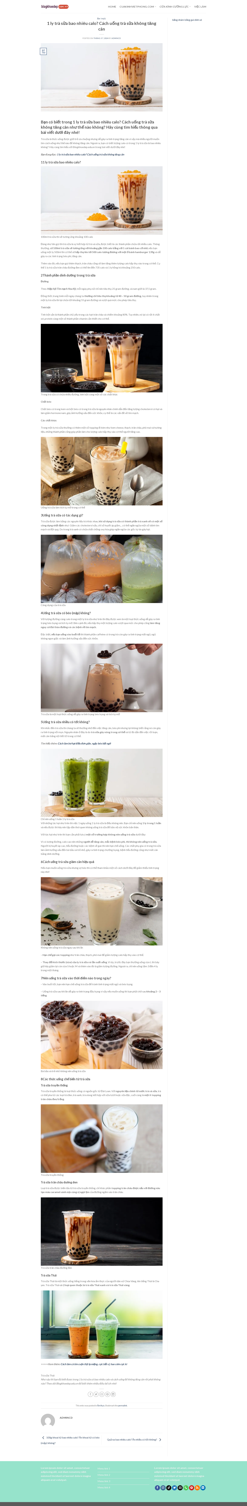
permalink (122, 1405)
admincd (116, 38)
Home (112, 6)
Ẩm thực (101, 19)
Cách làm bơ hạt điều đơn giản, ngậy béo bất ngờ (84, 743)
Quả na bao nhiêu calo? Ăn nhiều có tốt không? (135, 1439)
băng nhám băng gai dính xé (187, 19)
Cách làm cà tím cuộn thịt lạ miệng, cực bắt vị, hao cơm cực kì (93, 1364)
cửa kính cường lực (175, 6)
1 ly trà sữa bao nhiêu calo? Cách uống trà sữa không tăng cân (90, 154)
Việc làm (200, 6)
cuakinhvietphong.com (138, 6)
